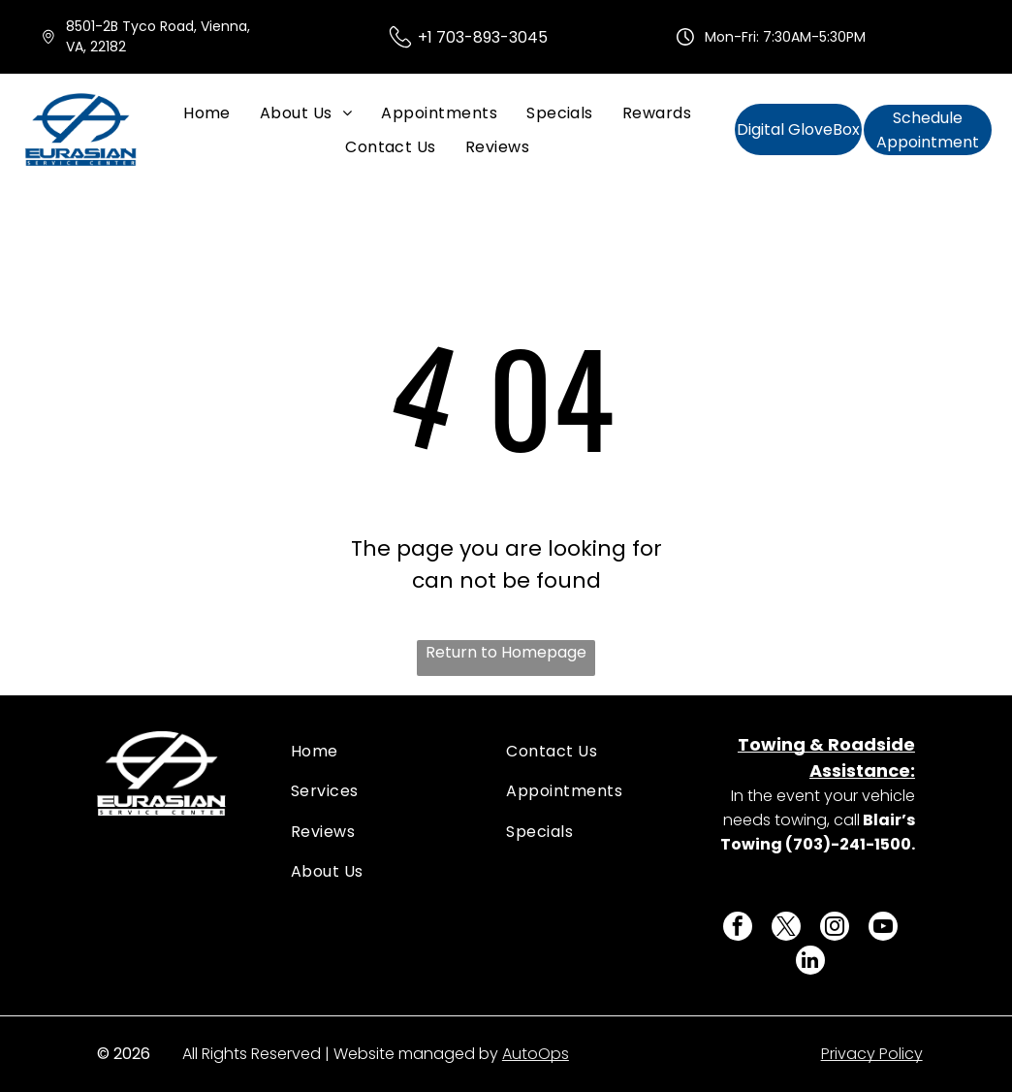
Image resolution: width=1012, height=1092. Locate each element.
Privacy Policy (872, 1054)
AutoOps (535, 1054)
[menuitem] (207, 112)
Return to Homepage (506, 652)
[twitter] (786, 929)
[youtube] (883, 929)
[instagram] (834, 929)
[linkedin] (810, 963)
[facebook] (737, 929)
